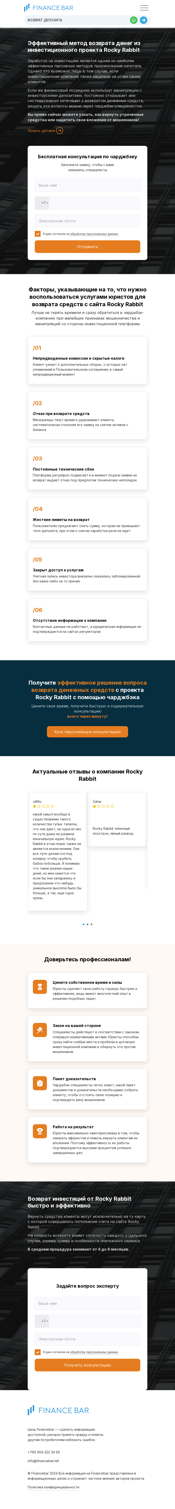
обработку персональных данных (94, 234)
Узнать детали (45, 130)
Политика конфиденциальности (53, 1487)
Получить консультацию (87, 1365)
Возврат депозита (45, 20)
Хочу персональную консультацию (87, 731)
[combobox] (42, 203)
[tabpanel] (58, 851)
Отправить (87, 246)
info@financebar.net (43, 1461)
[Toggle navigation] (144, 8)
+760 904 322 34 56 (44, 1452)
